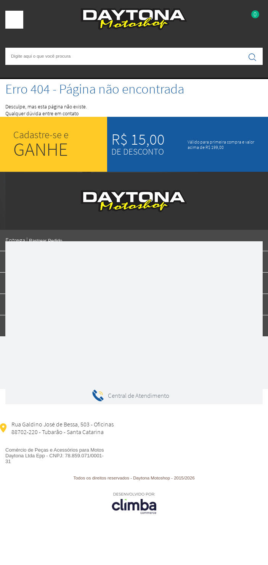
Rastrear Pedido (45, 241)
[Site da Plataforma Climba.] (134, 503)
